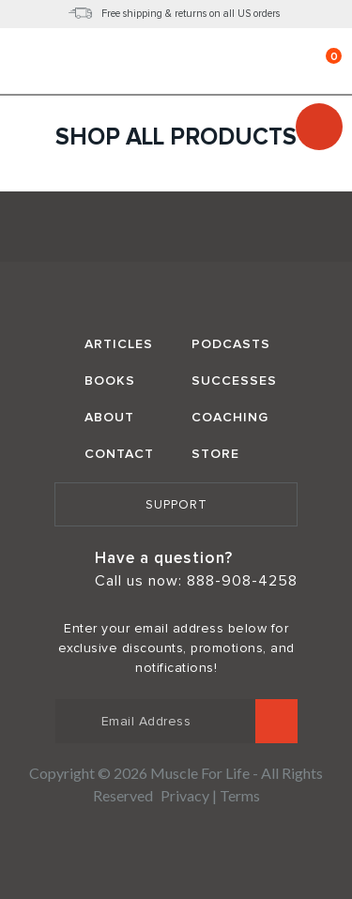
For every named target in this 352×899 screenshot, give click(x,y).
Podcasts (230, 344)
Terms (240, 795)
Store (215, 454)
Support (176, 504)
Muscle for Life (176, 229)
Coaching (229, 417)
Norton (176, 846)
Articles (118, 344)
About (109, 417)
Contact (119, 454)
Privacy (185, 795)
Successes (234, 381)
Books (109, 381)
